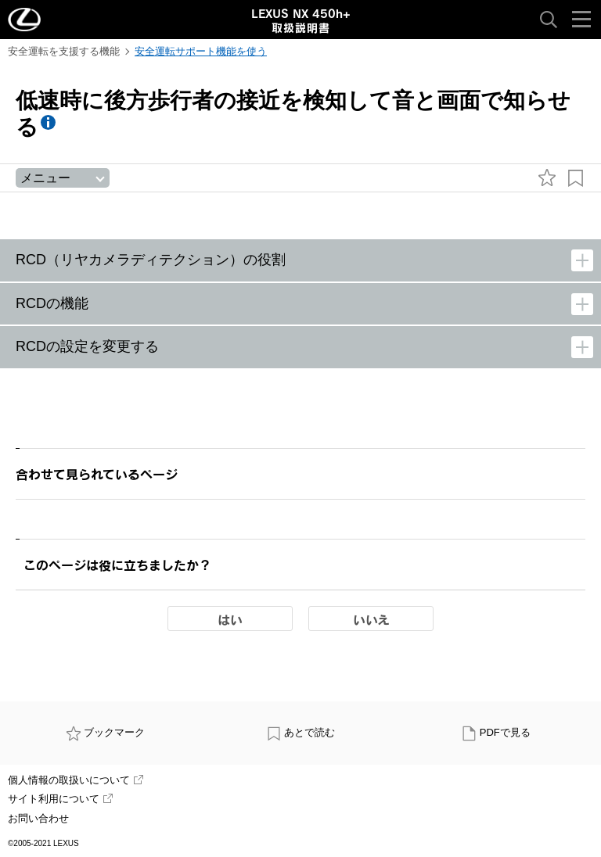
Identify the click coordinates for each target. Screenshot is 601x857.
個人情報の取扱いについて (75, 780)
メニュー (45, 178)
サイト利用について (60, 799)
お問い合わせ (38, 818)
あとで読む (301, 732)
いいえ (371, 619)
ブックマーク (106, 732)
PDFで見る (496, 732)
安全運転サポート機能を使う (201, 51)
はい (230, 619)
